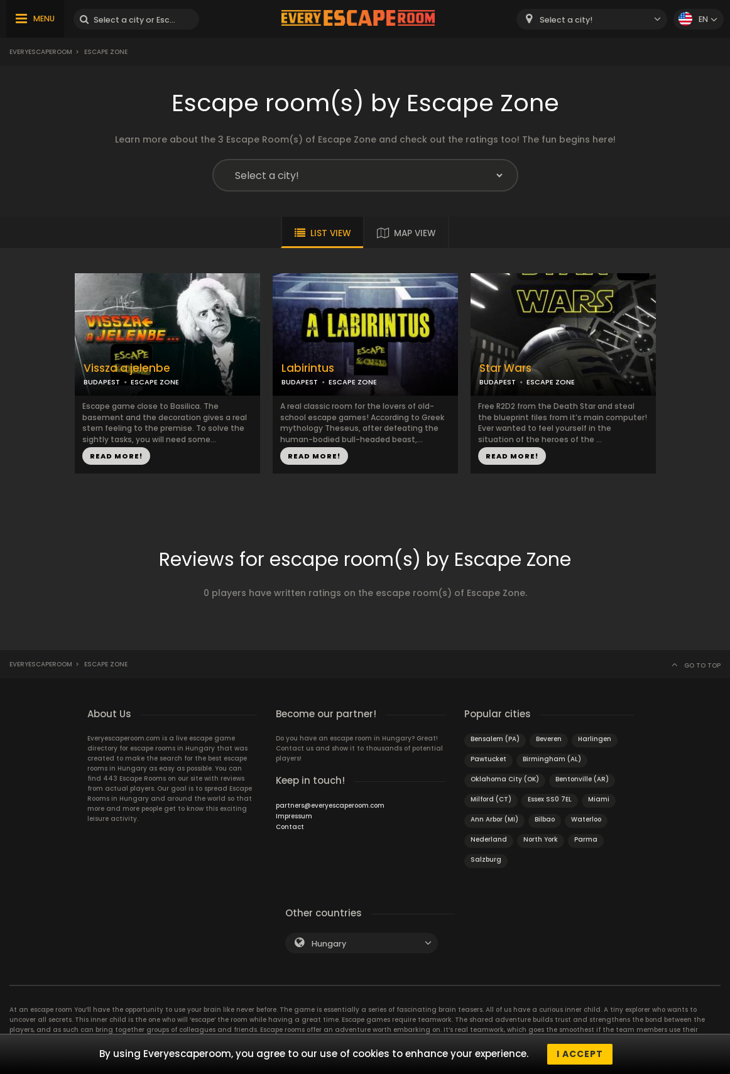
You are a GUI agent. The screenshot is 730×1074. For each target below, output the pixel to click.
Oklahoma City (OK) (505, 779)
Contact (290, 827)
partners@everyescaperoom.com (330, 805)
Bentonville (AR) (582, 779)
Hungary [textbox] (329, 943)
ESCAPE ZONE (155, 382)
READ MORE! (116, 456)
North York (540, 839)
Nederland (489, 839)
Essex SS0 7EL (550, 799)
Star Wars (505, 368)
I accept (580, 1054)
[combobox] (591, 19)
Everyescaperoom (40, 52)
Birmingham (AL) (552, 759)
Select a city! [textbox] (566, 19)
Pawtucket (488, 759)
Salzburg (486, 859)
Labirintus (307, 368)
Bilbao (545, 819)
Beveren (549, 739)
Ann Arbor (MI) (494, 819)
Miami (598, 799)
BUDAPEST (102, 382)
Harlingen (594, 739)
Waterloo (586, 819)
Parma (585, 839)
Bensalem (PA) (495, 739)
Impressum (294, 816)
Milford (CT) (491, 799)
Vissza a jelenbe (127, 368)
